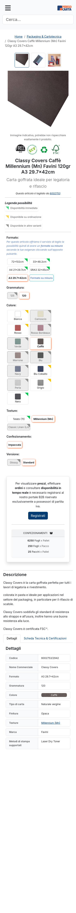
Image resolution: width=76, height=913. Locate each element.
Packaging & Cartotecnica (44, 36)
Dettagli (12, 638)
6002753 (55, 193)
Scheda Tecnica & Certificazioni (45, 638)
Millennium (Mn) (50, 722)
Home (18, 36)
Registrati (38, 516)
